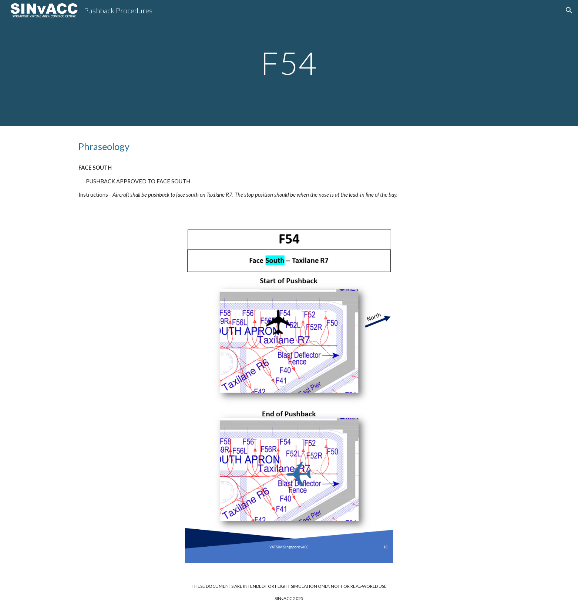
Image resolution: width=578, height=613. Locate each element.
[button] (569, 10)
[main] (289, 62)
